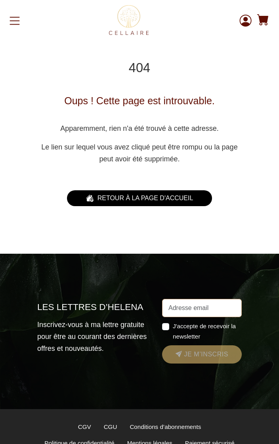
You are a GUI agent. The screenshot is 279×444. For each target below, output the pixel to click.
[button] (263, 21)
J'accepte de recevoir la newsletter (204, 331)
